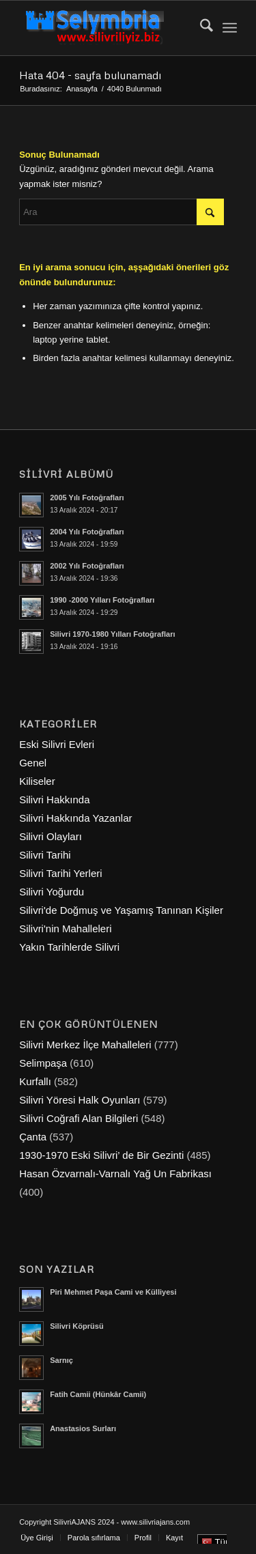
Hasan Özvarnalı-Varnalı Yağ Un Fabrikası (115, 1173)
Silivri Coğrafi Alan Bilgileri (78, 1118)
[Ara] (199, 28)
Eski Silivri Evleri (56, 744)
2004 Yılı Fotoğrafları (87, 532)
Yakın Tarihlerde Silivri (69, 947)
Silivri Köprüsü (77, 1326)
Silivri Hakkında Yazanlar (75, 818)
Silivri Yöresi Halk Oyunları (79, 1100)
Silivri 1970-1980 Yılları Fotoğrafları (112, 634)
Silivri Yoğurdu (51, 891)
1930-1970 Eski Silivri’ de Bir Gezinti (101, 1155)
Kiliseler (37, 781)
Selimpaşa (43, 1063)
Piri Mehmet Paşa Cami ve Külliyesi (113, 1292)
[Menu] (230, 28)
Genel (32, 762)
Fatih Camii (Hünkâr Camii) (98, 1394)
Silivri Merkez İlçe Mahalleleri (85, 1044)
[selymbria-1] (106, 28)
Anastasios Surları (83, 1428)
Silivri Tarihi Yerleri (60, 873)
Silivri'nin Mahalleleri (65, 928)
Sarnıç (61, 1360)
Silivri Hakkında (54, 799)
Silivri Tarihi (45, 855)
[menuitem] (199, 28)
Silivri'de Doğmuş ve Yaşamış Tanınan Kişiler (121, 910)
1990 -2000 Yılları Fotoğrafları (102, 600)
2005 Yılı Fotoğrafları (87, 497)
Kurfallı (35, 1081)
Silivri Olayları (50, 836)
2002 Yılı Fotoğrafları (87, 566)
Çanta (32, 1136)
